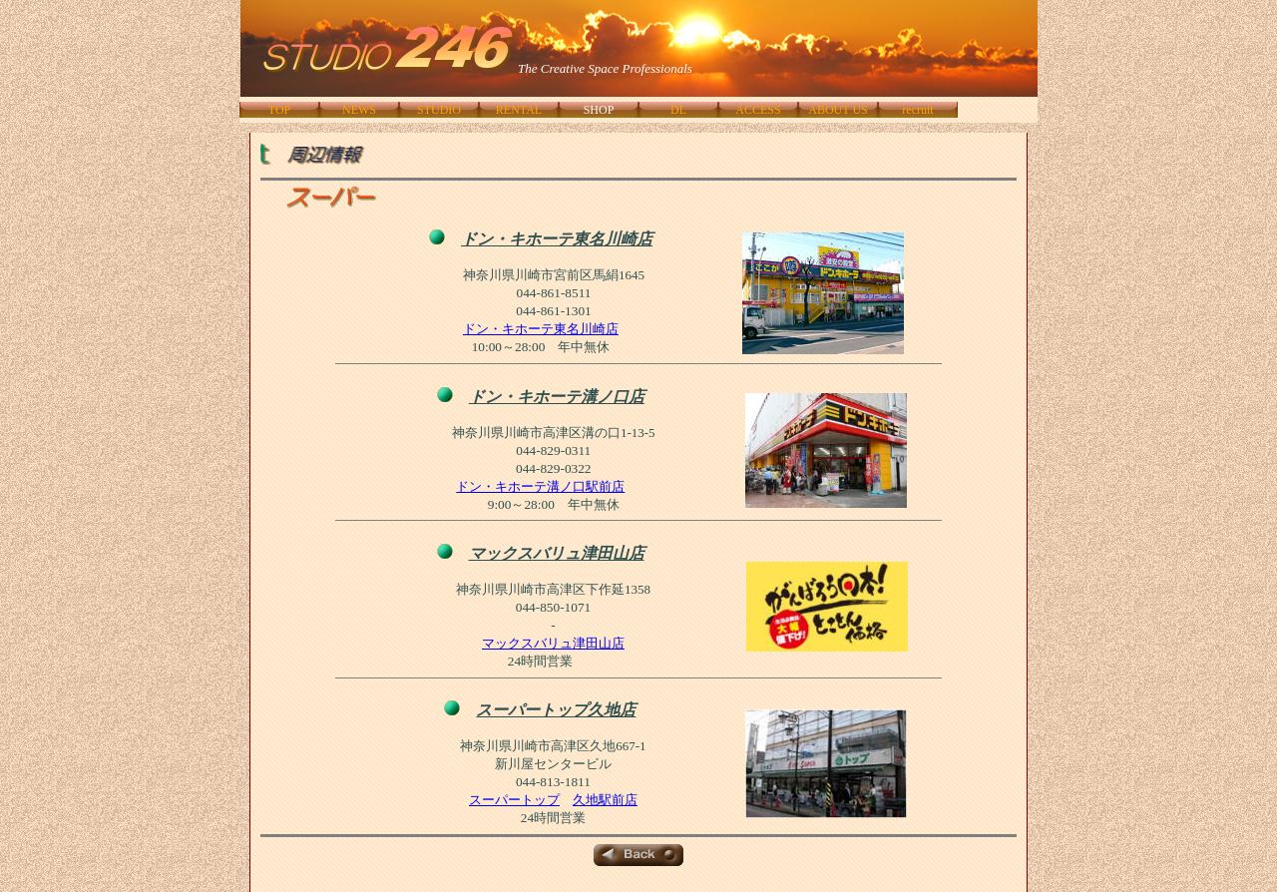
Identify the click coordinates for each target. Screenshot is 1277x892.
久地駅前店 (605, 799)
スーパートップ (514, 799)
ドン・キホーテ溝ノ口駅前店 (540, 486)
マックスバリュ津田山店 (553, 643)
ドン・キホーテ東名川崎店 (541, 328)
